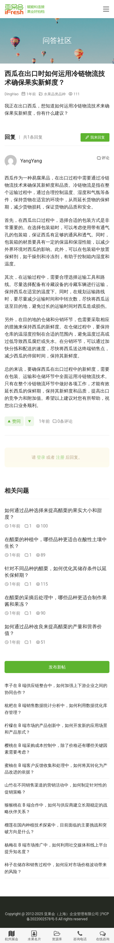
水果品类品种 (55, 94)
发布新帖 (57, 667)
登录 (41, 457)
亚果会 (49, 914)
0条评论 (62, 421)
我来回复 (95, 137)
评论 (103, 158)
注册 (60, 457)
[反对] (29, 421)
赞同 (14, 421)
